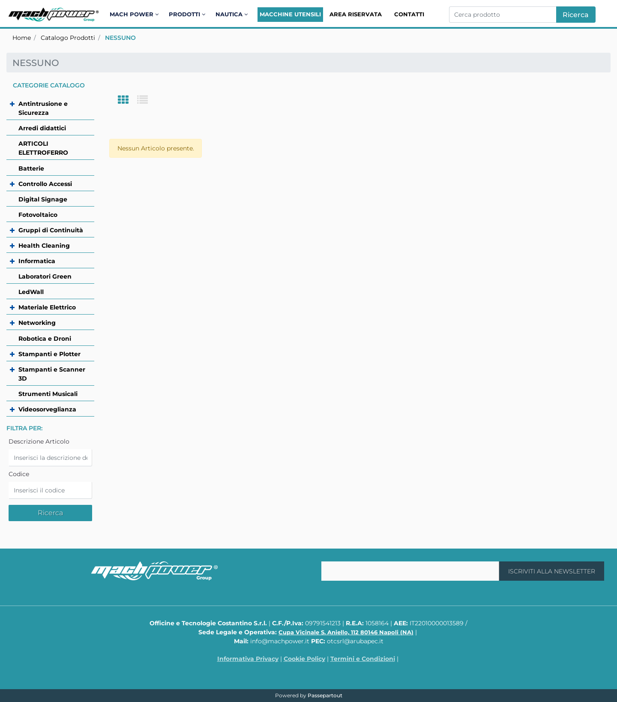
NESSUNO (120, 38)
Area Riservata (355, 14)
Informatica (36, 261)
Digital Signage (42, 199)
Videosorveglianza (47, 409)
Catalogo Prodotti (68, 38)
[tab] (127, 100)
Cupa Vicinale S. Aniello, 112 (346, 632)
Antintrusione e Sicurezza (43, 108)
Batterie (31, 168)
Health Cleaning (44, 245)
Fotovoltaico (37, 215)
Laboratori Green (45, 276)
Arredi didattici (42, 128)
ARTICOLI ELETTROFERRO (43, 148)
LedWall (31, 292)
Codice (19, 474)
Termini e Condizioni (362, 659)
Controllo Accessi (45, 184)
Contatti (409, 14)
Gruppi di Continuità (50, 230)
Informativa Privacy (248, 659)
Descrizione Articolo (39, 441)
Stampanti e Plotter (49, 354)
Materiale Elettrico (47, 307)
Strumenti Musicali (48, 394)
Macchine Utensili (290, 14)
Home (21, 38)
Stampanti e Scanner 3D (51, 374)
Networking (37, 323)
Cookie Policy (304, 659)
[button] (576, 14)
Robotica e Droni (44, 338)
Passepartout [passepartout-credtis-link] (325, 695)
